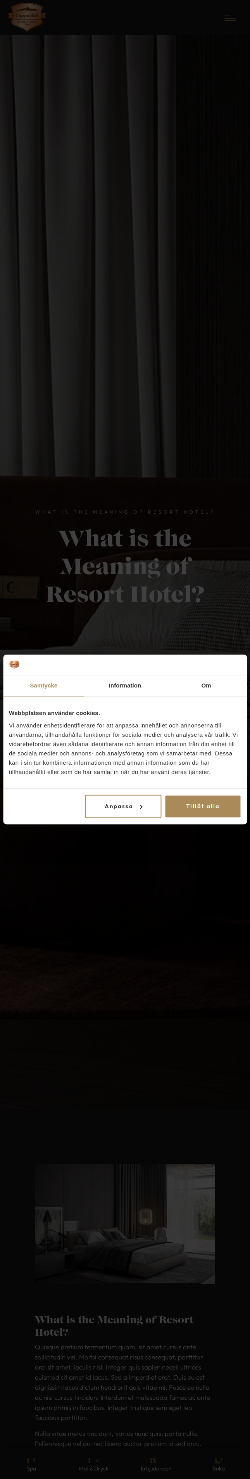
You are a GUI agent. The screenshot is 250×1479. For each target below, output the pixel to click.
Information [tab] (125, 685)
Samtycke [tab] (43, 685)
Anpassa (124, 806)
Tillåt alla (203, 806)
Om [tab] (206, 685)
